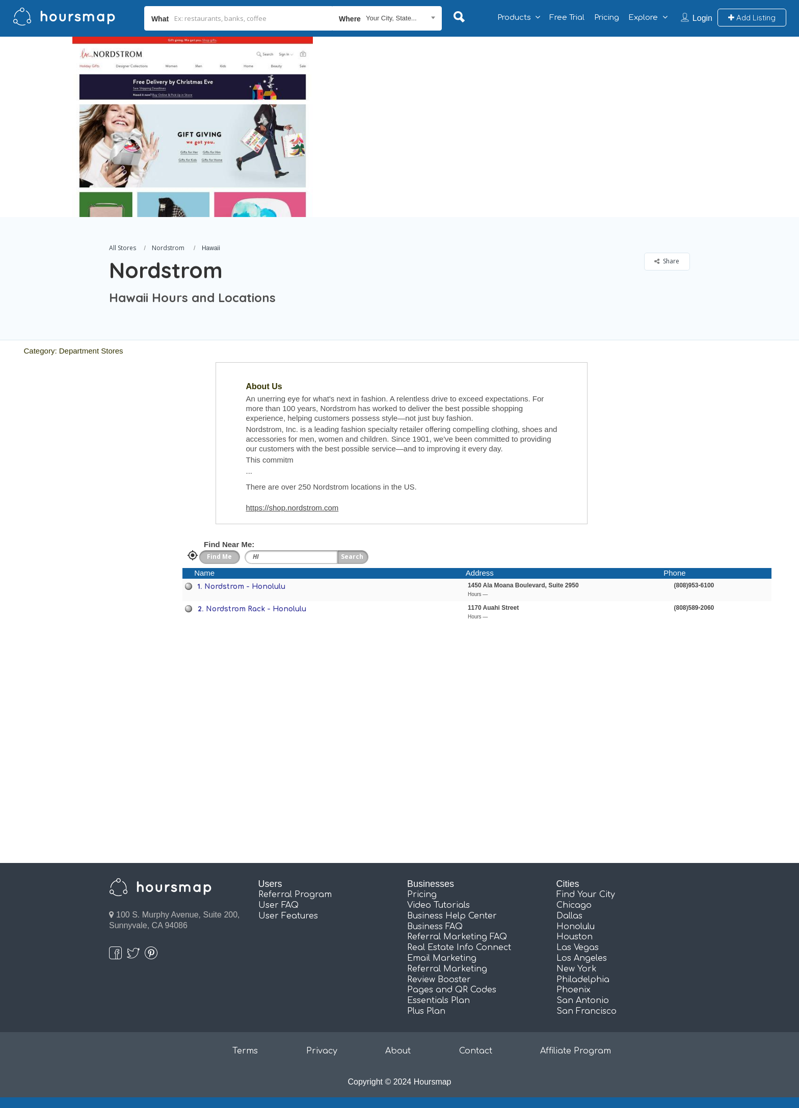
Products (514, 17)
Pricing (606, 17)
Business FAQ (435, 926)
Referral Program (295, 894)
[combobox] (387, 18)
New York (576, 969)
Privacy (321, 1051)
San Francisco (586, 1011)
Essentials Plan (438, 1000)
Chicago (574, 905)
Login (702, 18)
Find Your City (585, 894)
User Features (288, 916)
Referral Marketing (447, 969)
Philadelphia (582, 979)
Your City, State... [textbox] (391, 18)
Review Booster (439, 979)
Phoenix (573, 989)
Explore (643, 17)
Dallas (569, 916)
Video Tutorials (438, 905)
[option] (192, 127)
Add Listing (752, 17)
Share (666, 261)
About (398, 1051)
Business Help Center (452, 916)
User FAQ (278, 905)
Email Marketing (441, 958)
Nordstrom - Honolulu (244, 586)
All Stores (122, 248)
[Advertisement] (576, 108)
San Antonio (582, 1000)
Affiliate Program (575, 1051)
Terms (245, 1051)
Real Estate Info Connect (459, 947)
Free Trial (566, 17)
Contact (475, 1051)
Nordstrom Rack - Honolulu (256, 609)
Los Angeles (581, 958)
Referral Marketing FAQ (457, 936)
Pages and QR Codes (451, 989)
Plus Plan (426, 1011)
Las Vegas (577, 947)
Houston (574, 936)
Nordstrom (168, 248)
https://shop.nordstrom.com (292, 507)
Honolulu (575, 926)
